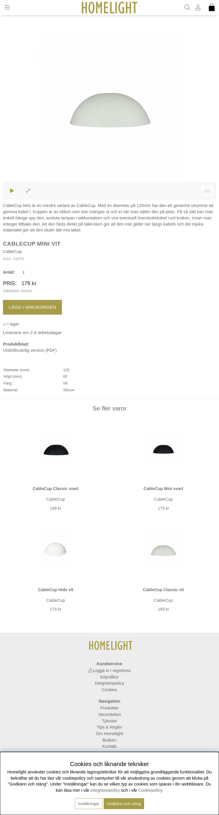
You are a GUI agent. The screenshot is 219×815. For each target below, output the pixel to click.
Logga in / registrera (112, 670)
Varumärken (109, 714)
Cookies (109, 689)
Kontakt (109, 746)
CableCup (12, 251)
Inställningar (88, 803)
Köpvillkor (109, 677)
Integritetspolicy (109, 683)
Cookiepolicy (150, 790)
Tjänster (109, 721)
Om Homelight (109, 733)
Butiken (110, 740)
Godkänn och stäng (124, 803)
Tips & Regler (109, 727)
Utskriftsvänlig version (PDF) (30, 350)
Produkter (109, 708)
